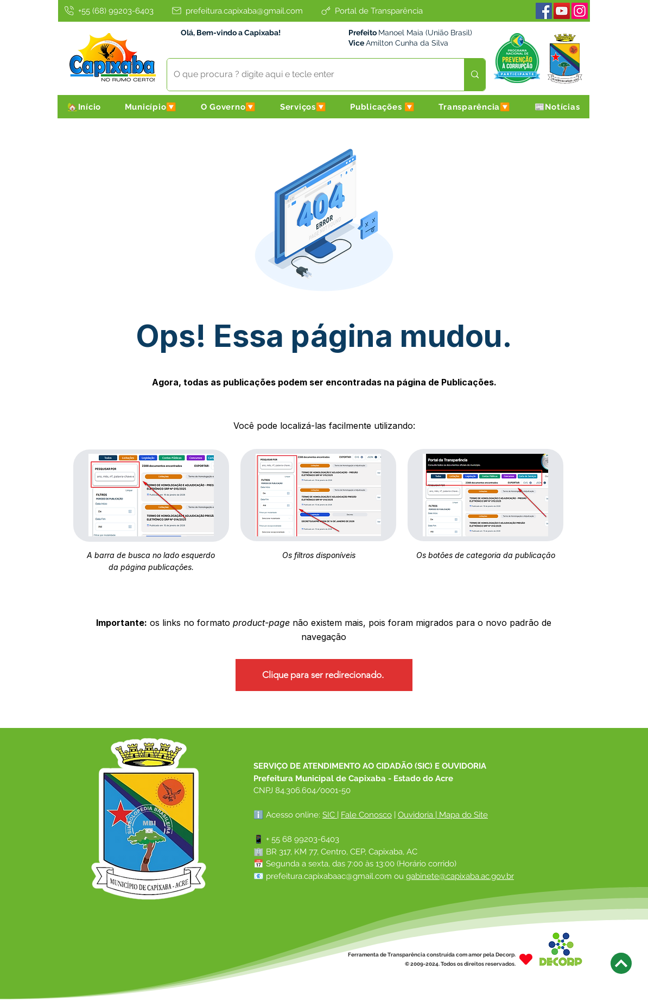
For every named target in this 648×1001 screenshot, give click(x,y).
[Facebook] (544, 11)
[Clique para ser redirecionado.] (324, 675)
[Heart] (526, 959)
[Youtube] (562, 11)
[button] (151, 106)
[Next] (621, 963)
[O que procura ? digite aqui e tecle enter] (307, 75)
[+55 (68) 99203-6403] (108, 10)
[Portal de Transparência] (371, 10)
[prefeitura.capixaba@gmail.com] (236, 10)
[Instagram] (579, 11)
